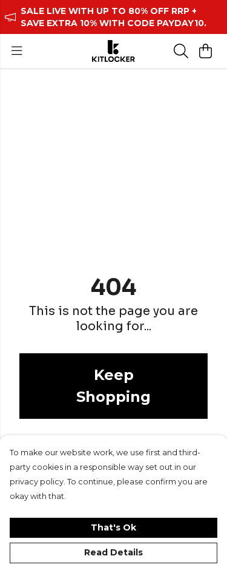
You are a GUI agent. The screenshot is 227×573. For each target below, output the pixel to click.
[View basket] (205, 51)
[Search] (181, 51)
